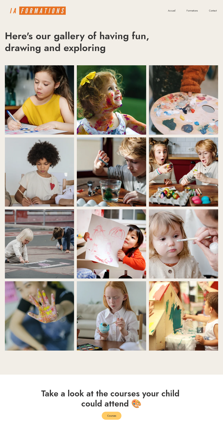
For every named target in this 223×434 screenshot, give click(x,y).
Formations (192, 10)
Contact (213, 10)
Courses (111, 415)
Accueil (171, 10)
